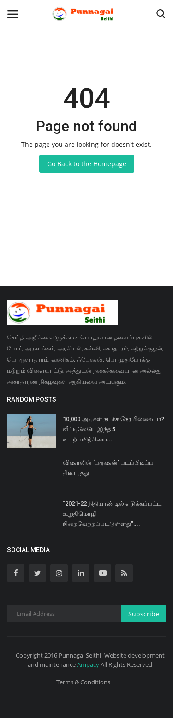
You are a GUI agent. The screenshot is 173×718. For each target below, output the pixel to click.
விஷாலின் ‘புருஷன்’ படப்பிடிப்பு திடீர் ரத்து (108, 467)
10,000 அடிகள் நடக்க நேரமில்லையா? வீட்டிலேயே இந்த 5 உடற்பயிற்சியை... (113, 429)
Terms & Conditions (83, 682)
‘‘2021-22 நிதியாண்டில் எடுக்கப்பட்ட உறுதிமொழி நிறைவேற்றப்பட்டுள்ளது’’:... (112, 513)
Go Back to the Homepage (86, 163)
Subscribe (143, 613)
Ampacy (88, 664)
